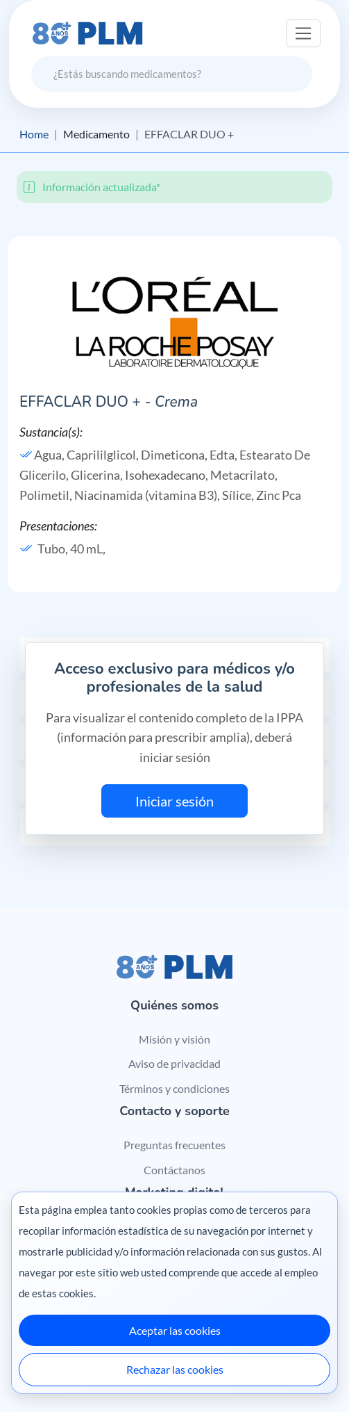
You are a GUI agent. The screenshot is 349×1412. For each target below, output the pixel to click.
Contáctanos (174, 1169)
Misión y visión (174, 1039)
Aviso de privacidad (174, 1063)
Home (34, 133)
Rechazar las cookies (174, 1369)
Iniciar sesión (174, 801)
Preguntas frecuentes (174, 1144)
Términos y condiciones (174, 1088)
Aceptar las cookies (175, 1330)
